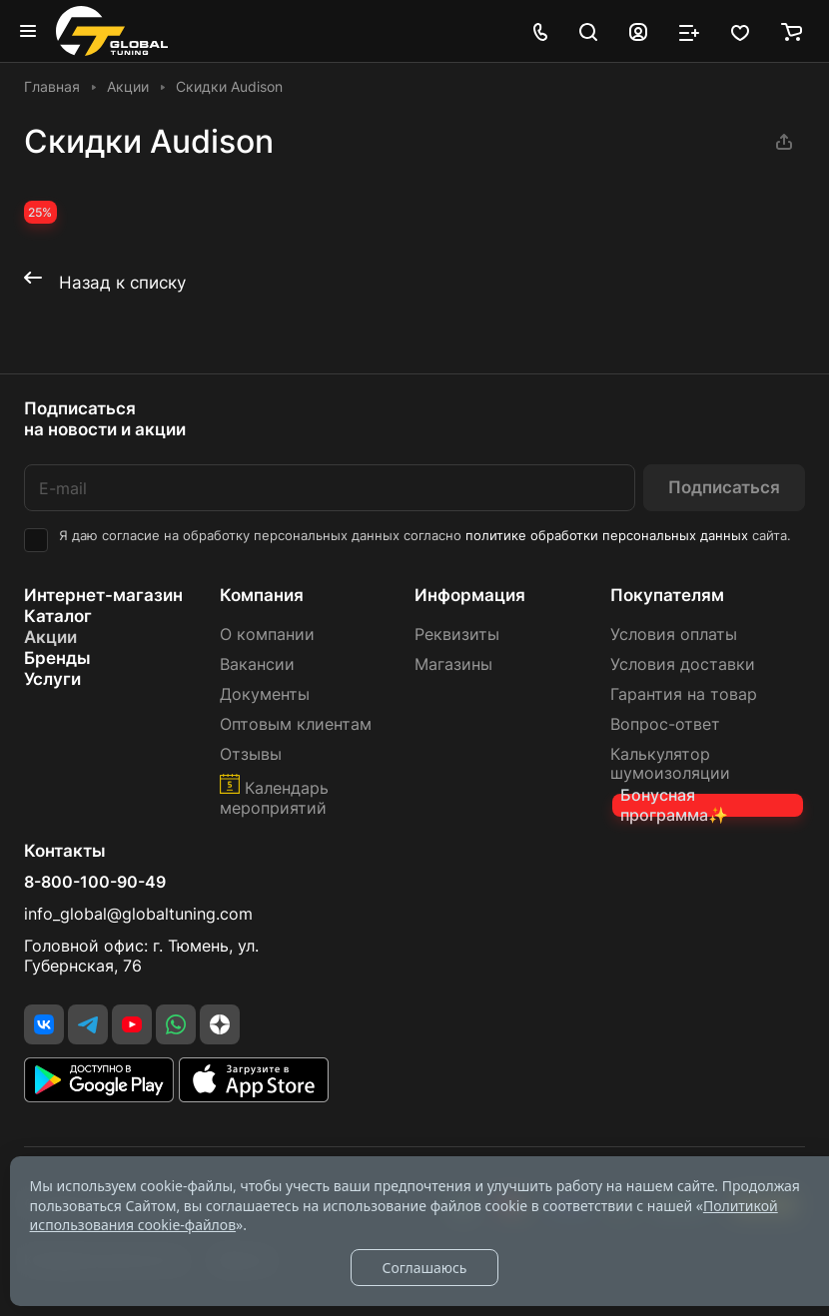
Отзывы (251, 754)
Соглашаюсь (424, 1267)
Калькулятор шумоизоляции (670, 764)
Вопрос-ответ (665, 724)
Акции (50, 637)
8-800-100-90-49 (95, 883)
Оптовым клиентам (296, 724)
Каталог (58, 616)
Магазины (453, 664)
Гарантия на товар (683, 694)
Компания (262, 595)
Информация (469, 595)
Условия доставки (682, 664)
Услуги (52, 679)
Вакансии (257, 664)
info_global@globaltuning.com (138, 914)
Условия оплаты (673, 634)
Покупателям (667, 595)
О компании (267, 634)
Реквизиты (456, 634)
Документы (265, 694)
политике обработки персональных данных (606, 535)
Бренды (57, 658)
